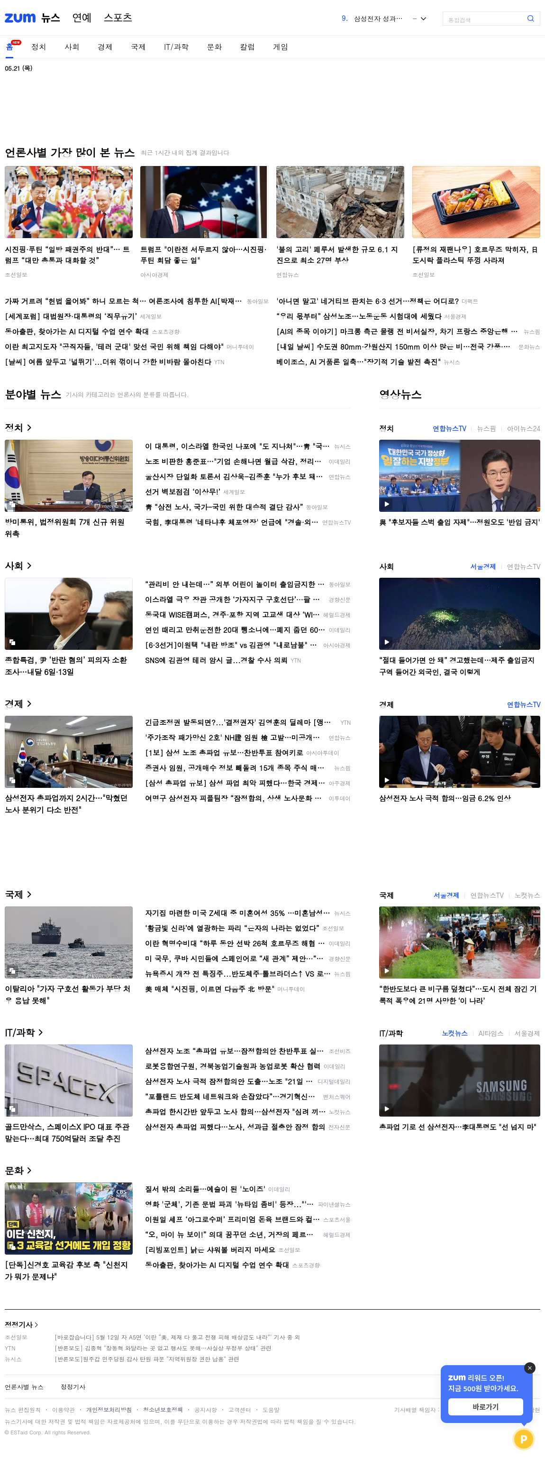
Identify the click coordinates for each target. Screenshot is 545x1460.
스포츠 (118, 18)
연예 (82, 18)
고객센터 (239, 1409)
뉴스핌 (486, 428)
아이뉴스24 (523, 428)
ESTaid (18, 1432)
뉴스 (50, 18)
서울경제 (483, 566)
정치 (38, 46)
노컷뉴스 (527, 895)
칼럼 (247, 46)
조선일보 (16, 274)
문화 (214, 46)
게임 (280, 46)
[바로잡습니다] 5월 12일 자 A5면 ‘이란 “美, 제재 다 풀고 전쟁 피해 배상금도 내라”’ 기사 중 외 (177, 1337)
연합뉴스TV (449, 428)
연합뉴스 (287, 274)
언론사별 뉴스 (24, 1386)
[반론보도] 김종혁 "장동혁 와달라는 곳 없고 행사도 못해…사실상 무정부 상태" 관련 (163, 1348)
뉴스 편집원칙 (23, 1409)
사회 (72, 46)
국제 (138, 46)
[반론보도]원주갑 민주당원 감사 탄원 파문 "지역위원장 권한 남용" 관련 (146, 1359)
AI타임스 (491, 1033)
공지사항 (205, 1409)
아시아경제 (154, 274)
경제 (105, 46)
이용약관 (63, 1409)
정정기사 (18, 1325)
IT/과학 (176, 46)
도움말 (271, 1409)
